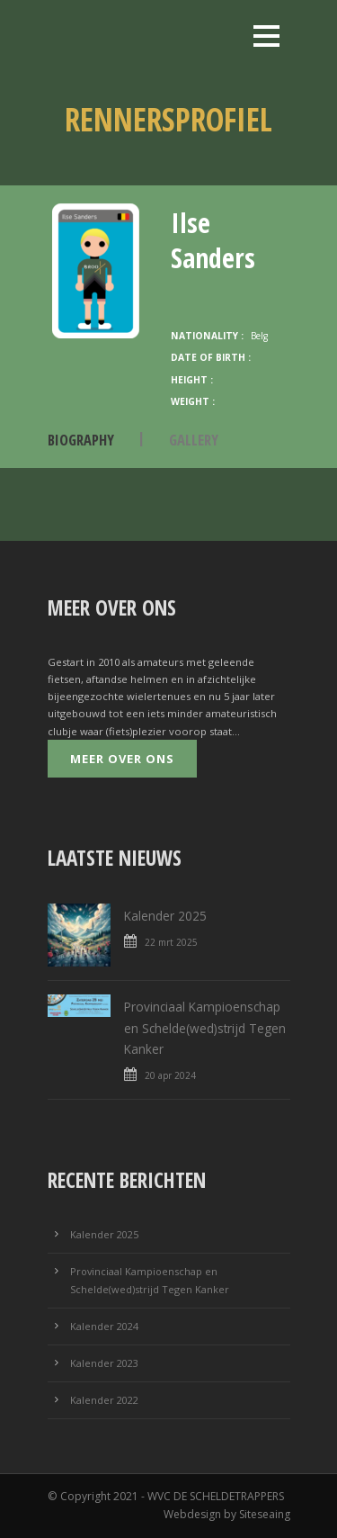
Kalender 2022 (104, 1400)
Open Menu (266, 35)
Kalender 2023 (104, 1363)
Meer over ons (122, 759)
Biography (81, 439)
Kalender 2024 (104, 1326)
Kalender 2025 (165, 915)
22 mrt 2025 (171, 942)
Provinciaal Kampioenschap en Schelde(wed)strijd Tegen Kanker (205, 1028)
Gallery (193, 439)
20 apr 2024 (170, 1075)
